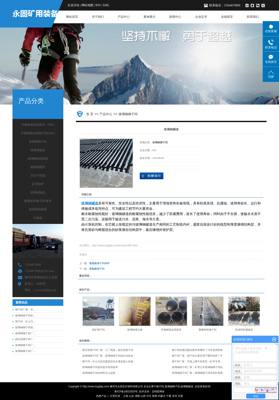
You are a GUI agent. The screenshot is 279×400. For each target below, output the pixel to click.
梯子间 (160, 386)
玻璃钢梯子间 (38, 141)
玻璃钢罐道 (37, 150)
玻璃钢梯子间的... (25, 315)
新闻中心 (175, 16)
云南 (125, 395)
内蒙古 (162, 395)
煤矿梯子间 (98, 329)
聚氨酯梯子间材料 (99, 263)
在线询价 (151, 175)
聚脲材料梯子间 (208, 329)
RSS (98, 5)
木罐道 (37, 217)
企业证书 (201, 16)
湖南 (137, 395)
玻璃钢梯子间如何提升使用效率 (100, 367)
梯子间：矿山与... (25, 321)
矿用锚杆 (38, 184)
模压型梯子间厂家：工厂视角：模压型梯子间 (107, 350)
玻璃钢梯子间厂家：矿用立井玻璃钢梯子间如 (197, 367)
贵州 (174, 395)
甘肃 (180, 395)
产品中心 (124, 16)
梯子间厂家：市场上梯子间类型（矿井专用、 (197, 361)
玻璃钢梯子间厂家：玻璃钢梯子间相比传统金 (107, 355)
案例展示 (149, 16)
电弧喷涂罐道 (38, 209)
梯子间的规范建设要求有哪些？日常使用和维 (197, 350)
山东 (131, 395)
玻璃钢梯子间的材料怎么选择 (98, 372)
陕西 (154, 395)
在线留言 (227, 16)
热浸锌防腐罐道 (244, 329)
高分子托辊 (37, 175)
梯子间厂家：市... (25, 309)
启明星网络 (158, 391)
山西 (143, 395)
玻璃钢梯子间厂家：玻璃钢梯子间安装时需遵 (197, 372)
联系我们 (253, 16)
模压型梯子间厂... (25, 339)
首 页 (89, 114)
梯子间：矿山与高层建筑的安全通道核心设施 (107, 361)
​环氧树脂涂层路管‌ (171, 329)
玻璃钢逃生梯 (134, 329)
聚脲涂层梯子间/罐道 (38, 201)
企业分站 (73, 5)
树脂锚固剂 (37, 167)
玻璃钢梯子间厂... (25, 333)
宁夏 (168, 395)
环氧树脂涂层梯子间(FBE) (38, 133)
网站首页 (72, 16)
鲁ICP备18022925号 (126, 391)
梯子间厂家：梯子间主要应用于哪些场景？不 (197, 355)
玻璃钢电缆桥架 (38, 158)
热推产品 (101, 395)
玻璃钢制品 (37, 192)
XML (106, 5)
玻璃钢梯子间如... (25, 327)
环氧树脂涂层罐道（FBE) (37, 124)
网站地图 (87, 5)
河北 (148, 395)
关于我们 (98, 16)
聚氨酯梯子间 (97, 268)
